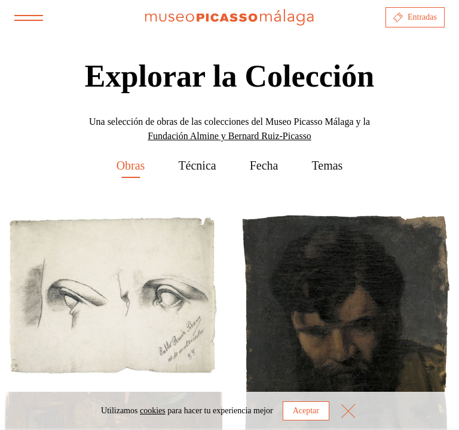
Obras (131, 165)
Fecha (264, 165)
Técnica (197, 165)
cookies (153, 410)
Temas (326, 165)
